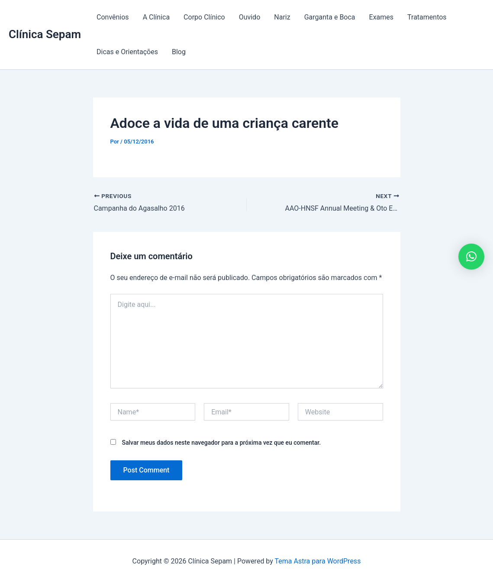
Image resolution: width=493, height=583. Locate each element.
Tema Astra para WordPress (318, 561)
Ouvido (250, 17)
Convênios (113, 17)
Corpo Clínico (204, 17)
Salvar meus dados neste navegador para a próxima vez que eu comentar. (221, 442)
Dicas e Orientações (127, 52)
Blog (179, 52)
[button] (471, 257)
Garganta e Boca (329, 17)
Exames (381, 17)
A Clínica (156, 17)
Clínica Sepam (45, 34)
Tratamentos (427, 17)
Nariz (282, 17)
